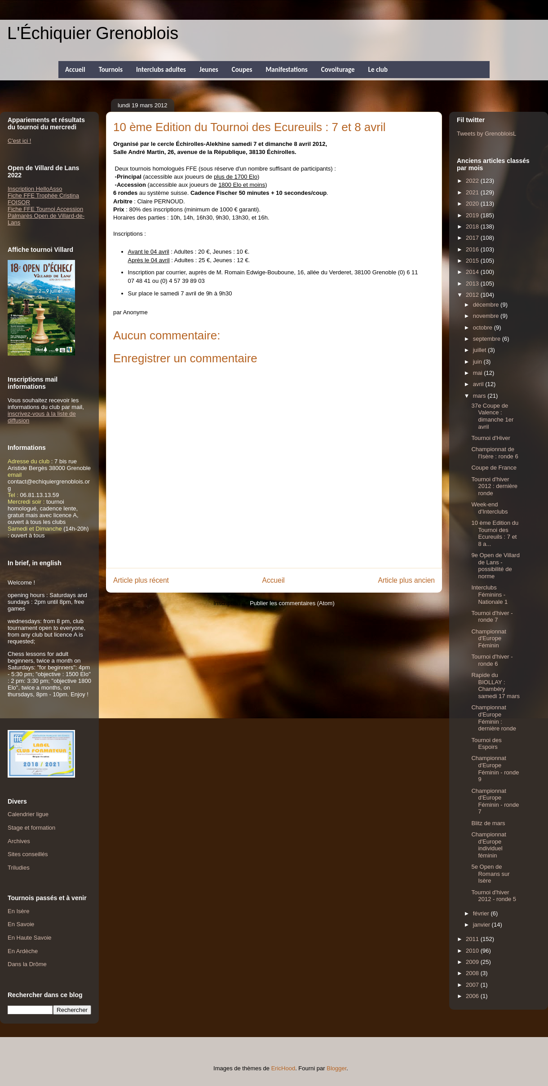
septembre (487, 338)
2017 (473, 237)
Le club (378, 70)
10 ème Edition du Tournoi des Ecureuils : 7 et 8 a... (494, 533)
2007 (473, 984)
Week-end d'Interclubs (489, 508)
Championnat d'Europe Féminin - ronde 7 (495, 801)
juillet (480, 350)
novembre (486, 315)
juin (478, 361)
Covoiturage (338, 70)
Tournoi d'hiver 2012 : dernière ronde (494, 486)
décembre (486, 304)
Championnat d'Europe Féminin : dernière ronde (493, 718)
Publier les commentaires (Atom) (292, 603)
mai (478, 372)
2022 (473, 180)
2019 (473, 215)
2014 (473, 271)
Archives (19, 841)
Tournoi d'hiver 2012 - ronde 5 (493, 896)
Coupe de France (493, 467)
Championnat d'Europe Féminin (488, 638)
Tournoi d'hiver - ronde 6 (492, 660)
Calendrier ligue (28, 814)
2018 (473, 226)
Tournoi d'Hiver (490, 438)
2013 (473, 283)
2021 (473, 192)
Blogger (336, 1068)
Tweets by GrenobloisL (486, 133)
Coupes (242, 70)
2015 (473, 260)
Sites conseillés (28, 854)
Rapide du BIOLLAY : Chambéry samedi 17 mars (495, 685)
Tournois (111, 70)
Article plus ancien (406, 580)
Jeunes (208, 70)
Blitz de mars (488, 823)
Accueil (75, 70)
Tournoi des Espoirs (486, 744)
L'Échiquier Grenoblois (92, 33)
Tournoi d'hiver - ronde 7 (492, 617)
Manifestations (286, 70)
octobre (483, 327)
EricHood (283, 1068)
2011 (473, 939)
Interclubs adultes (161, 70)
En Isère (18, 911)
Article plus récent (141, 580)
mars (480, 395)
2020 (473, 203)
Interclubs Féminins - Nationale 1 (489, 594)
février (482, 913)
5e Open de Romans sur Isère (490, 873)
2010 (473, 950)
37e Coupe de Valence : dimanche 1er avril (492, 416)
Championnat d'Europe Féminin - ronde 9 (495, 769)
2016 (473, 249)
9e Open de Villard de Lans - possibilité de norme (495, 566)
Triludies (19, 867)
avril (479, 384)
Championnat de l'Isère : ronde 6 (494, 453)
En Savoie (21, 924)
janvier (482, 924)
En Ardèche (23, 951)
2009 (473, 961)
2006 (473, 996)
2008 (473, 973)
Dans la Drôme (27, 964)
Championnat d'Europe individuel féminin (488, 845)
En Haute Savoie (30, 937)
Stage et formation (31, 827)
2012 (473, 294)
